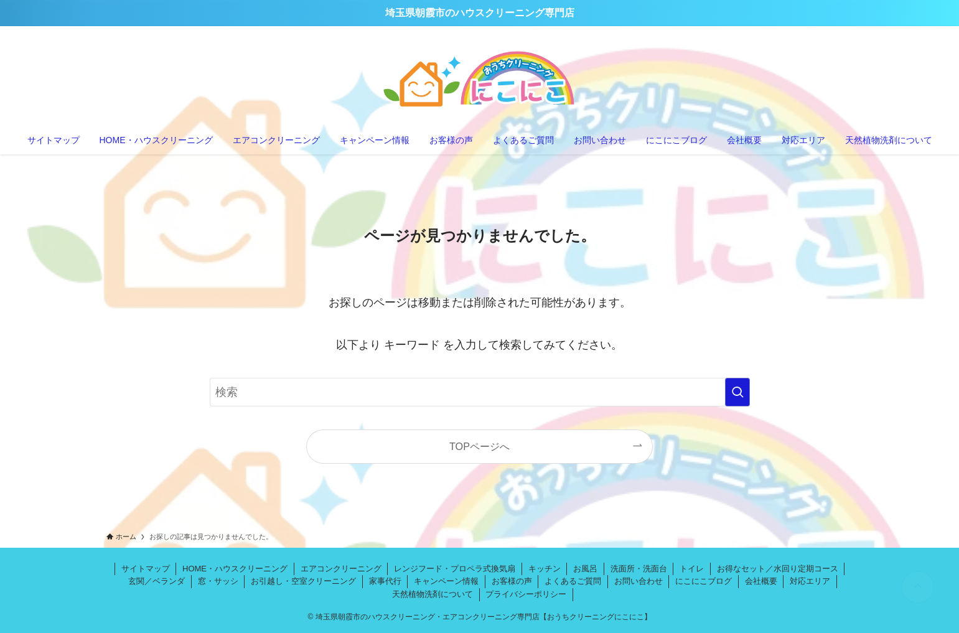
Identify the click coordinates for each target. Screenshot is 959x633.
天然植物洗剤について (432, 594)
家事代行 (385, 581)
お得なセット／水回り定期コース (777, 568)
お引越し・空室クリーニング (303, 581)
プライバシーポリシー (525, 594)
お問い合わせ (638, 581)
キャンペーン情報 (446, 581)
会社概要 (761, 581)
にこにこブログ (703, 581)
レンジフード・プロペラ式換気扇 (454, 568)
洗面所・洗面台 (638, 568)
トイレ (692, 568)
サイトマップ (145, 568)
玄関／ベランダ (156, 581)
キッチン (544, 568)
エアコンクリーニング (341, 568)
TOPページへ (479, 446)
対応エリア (810, 581)
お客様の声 (512, 581)
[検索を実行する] (737, 392)
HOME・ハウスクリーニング (235, 568)
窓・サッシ (218, 581)
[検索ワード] (480, 392)
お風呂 (585, 568)
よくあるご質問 (573, 581)
